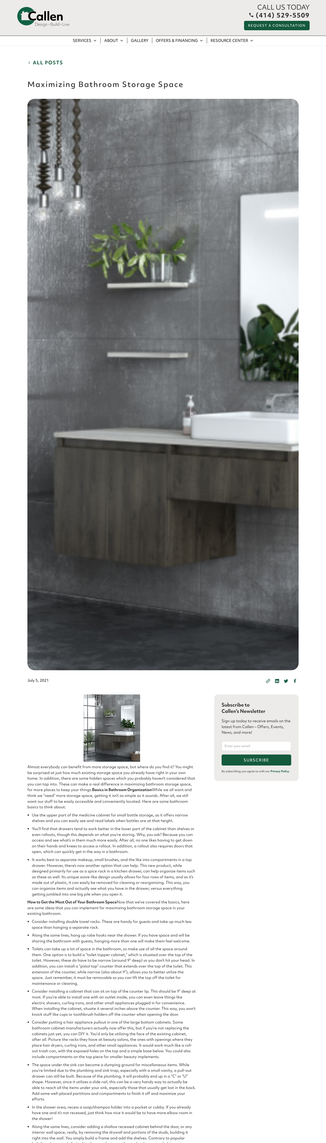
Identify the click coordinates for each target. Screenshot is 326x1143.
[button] (85, 40)
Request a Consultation (277, 25)
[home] (43, 17)
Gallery (139, 40)
